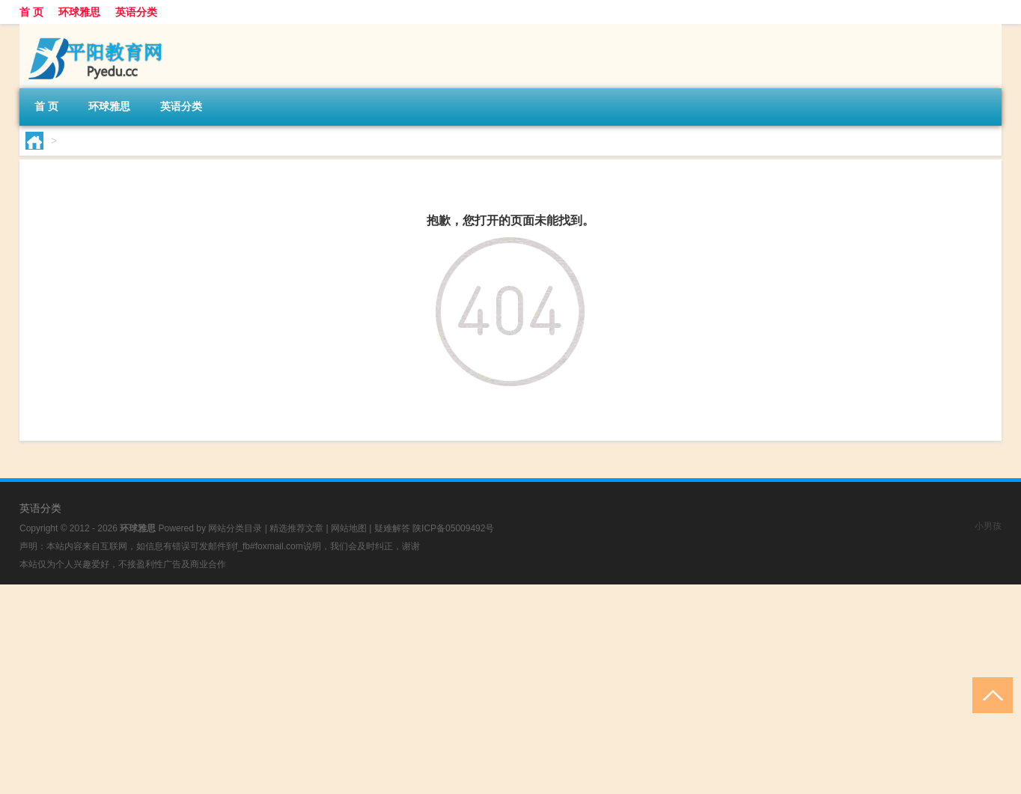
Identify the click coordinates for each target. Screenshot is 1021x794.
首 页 (31, 12)
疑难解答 (392, 528)
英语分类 (136, 12)
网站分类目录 (235, 528)
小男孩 (988, 526)
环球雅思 (79, 12)
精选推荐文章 (296, 528)
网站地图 (349, 528)
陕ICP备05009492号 (453, 528)
